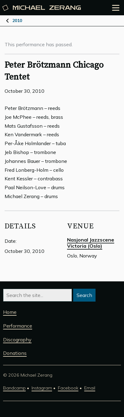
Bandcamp (14, 388)
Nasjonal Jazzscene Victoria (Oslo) (90, 243)
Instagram (42, 388)
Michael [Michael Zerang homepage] (42, 7)
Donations (15, 353)
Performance (17, 326)
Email (89, 388)
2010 (17, 20)
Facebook (68, 388)
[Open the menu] (116, 7)
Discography (17, 339)
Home (10, 312)
